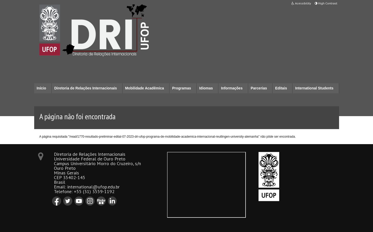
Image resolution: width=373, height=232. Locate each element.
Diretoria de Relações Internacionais (85, 88)
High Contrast (326, 3)
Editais (281, 88)
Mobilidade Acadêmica (144, 88)
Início (41, 88)
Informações (231, 88)
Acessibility (301, 3)
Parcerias (259, 88)
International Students (314, 88)
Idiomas (206, 88)
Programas (181, 88)
